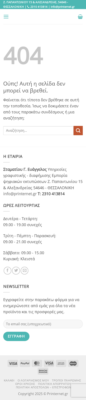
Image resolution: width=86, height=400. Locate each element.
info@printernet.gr (20, 193)
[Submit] (78, 130)
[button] (6, 16)
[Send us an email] (24, 271)
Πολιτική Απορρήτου (54, 384)
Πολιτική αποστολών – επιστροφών (43, 387)
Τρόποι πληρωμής (66, 380)
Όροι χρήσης (25, 384)
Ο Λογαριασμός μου (33, 380)
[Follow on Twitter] (16, 271)
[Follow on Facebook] (7, 271)
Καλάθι (9, 380)
